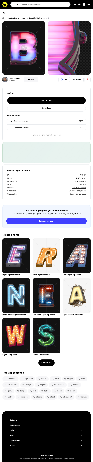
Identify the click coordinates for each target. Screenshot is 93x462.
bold (55, 379)
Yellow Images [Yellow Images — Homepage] (46, 455)
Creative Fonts (74, 191)
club (81, 379)
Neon (83, 191)
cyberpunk (10, 385)
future (74, 385)
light (44, 391)
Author (12, 81)
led (33, 391)
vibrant (82, 397)
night (8, 397)
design (26, 385)
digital (41, 385)
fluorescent (57, 385)
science (23, 397)
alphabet (27, 379)
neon (71, 391)
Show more (46, 363)
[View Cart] (75, 4)
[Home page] (3, 18)
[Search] (67, 4)
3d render (10, 379)
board (42, 379)
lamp (20, 391)
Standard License (79, 188)
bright (68, 379)
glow (8, 391)
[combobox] (45, 4)
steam (37, 397)
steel (51, 397)
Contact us (56, 135)
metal (58, 391)
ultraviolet (66, 397)
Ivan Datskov (14, 78)
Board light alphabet (78, 194)
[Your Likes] (79, 4)
